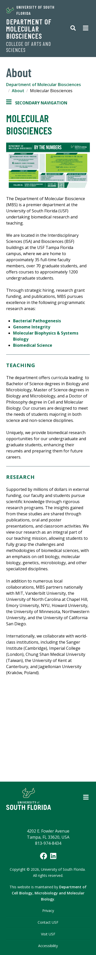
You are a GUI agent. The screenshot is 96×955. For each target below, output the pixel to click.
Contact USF (48, 922)
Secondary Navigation (36, 103)
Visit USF (48, 934)
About (18, 90)
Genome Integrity (31, 327)
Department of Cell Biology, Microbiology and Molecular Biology (49, 893)
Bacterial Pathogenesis (37, 321)
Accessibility (48, 945)
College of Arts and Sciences (28, 47)
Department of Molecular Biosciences (28, 28)
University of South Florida (30, 10)
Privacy (48, 910)
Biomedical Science (32, 345)
